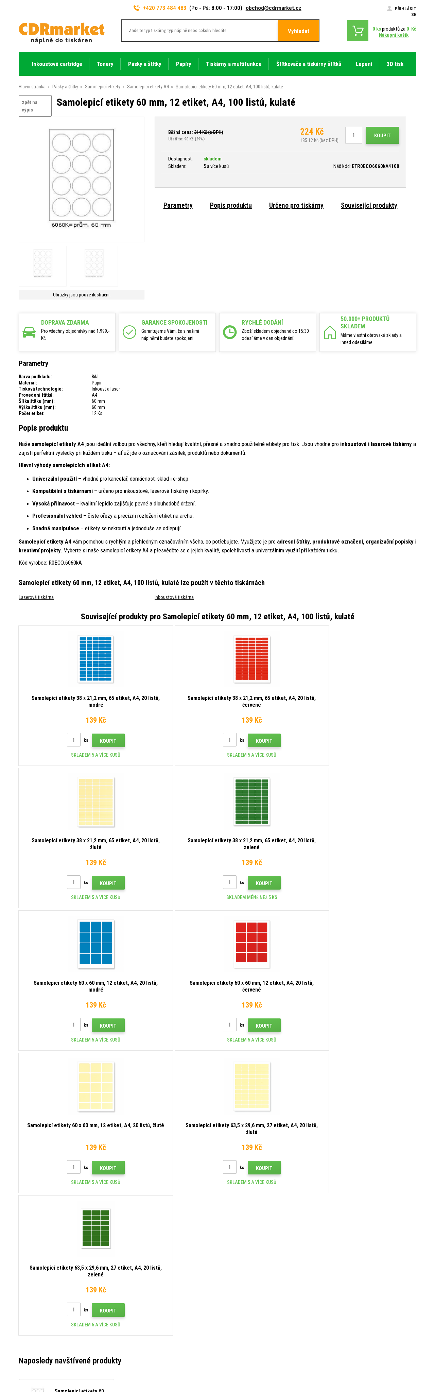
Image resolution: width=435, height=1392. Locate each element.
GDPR (126, 1300)
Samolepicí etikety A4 (148, 86)
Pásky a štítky (65, 86)
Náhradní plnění (136, 1330)
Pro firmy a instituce (140, 1310)
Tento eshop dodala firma (365, 1360)
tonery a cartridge (261, 1383)
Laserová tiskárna (36, 597)
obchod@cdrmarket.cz (273, 7)
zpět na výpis (29, 106)
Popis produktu (231, 205)
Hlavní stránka (32, 86)
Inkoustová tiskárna (174, 597)
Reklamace (132, 1280)
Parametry (178, 205)
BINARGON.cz (403, 1360)
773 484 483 (48, 1232)
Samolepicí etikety (102, 86)
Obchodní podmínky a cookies (150, 1290)
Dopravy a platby (137, 1250)
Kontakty (130, 1229)
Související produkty (369, 205)
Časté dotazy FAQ (139, 1270)
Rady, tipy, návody (138, 1240)
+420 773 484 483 (160, 7)
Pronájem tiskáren (139, 1320)
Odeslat (335, 1186)
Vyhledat (298, 31)
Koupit (382, 136)
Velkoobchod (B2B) (140, 1260)
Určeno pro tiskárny (296, 205)
